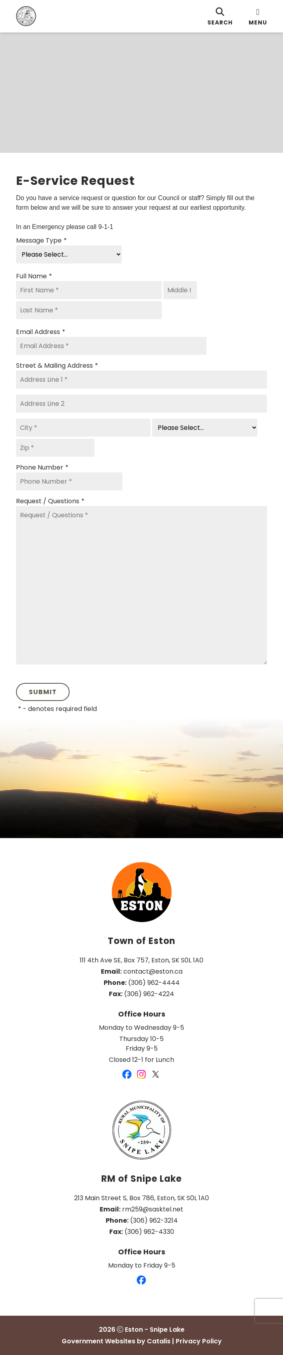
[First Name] (89, 290)
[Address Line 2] (141, 404)
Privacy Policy (199, 1341)
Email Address (40, 332)
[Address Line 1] (141, 380)
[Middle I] (180, 290)
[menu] (258, 16)
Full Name (34, 276)
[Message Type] (69, 254)
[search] (220, 16)
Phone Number (42, 467)
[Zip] (55, 448)
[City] (83, 428)
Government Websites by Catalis (116, 1341)
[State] (204, 428)
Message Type (41, 240)
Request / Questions (50, 501)
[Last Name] (89, 310)
